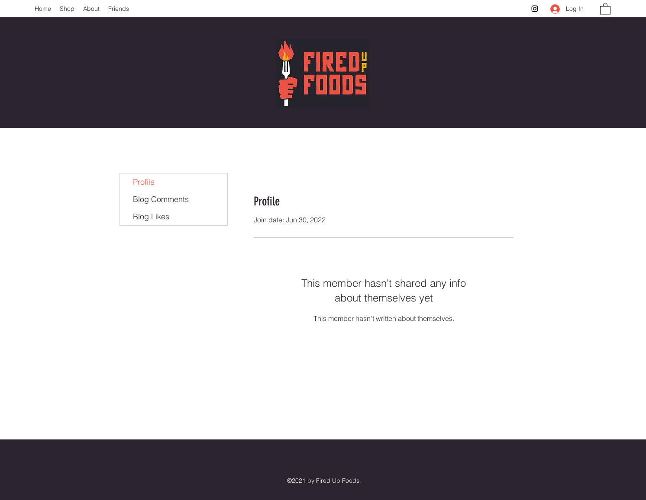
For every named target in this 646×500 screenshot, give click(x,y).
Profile (144, 182)
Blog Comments (161, 199)
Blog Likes (151, 216)
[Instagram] (534, 8)
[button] (605, 8)
